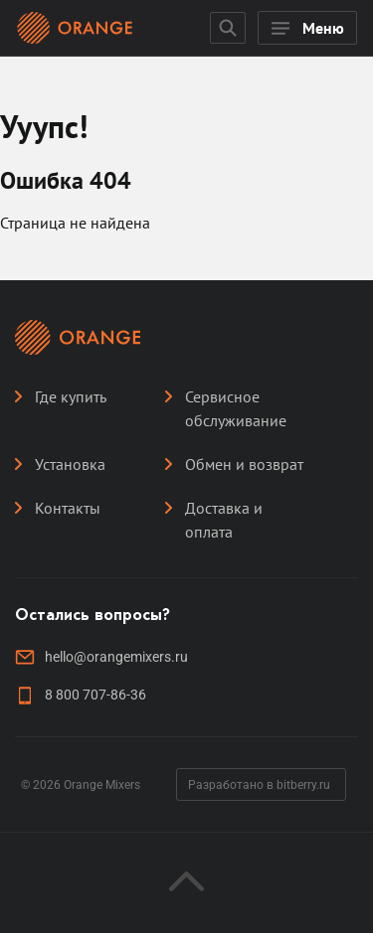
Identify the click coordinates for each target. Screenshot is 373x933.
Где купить (70, 396)
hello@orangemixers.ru (116, 657)
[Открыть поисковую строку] (228, 28)
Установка (70, 464)
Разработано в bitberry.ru (259, 785)
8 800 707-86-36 (95, 694)
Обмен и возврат (244, 464)
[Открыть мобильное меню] (307, 28)
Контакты (67, 508)
